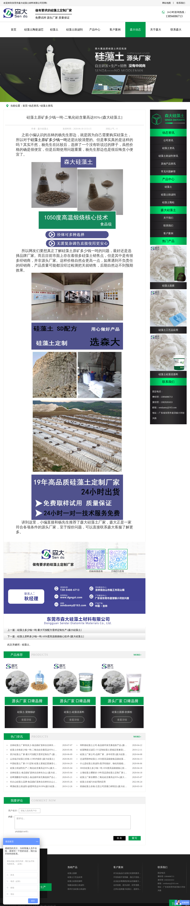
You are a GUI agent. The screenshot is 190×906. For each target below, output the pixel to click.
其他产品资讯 (168, 163)
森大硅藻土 (168, 210)
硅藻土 (54, 29)
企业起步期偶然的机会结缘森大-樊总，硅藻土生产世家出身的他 (126, 881)
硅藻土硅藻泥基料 (75, 881)
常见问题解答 (168, 171)
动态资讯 (34, 105)
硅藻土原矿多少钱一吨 (49, 140)
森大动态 (135, 29)
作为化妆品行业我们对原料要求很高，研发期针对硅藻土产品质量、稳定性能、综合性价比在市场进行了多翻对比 (127, 873)
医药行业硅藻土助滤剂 (77, 889)
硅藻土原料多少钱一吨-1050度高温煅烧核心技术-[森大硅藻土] (50, 636)
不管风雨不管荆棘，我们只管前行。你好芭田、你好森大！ (126, 877)
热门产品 (168, 241)
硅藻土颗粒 (168, 202)
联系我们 (181, 3)
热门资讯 (17, 736)
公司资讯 (168, 140)
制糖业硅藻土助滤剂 (76, 885)
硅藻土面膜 (72, 873)
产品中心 (94, 29)
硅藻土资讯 (47, 105)
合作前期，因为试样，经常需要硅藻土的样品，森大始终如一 (127, 885)
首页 (13, 29)
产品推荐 (17, 654)
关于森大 (155, 29)
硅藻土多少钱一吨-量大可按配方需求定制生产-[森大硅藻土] (49, 630)
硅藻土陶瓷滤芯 (33, 29)
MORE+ (137, 655)
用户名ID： (13, 811)
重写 (134, 838)
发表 (119, 838)
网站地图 (166, 3)
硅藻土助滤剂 (74, 29)
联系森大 (175, 29)
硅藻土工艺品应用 (75, 877)
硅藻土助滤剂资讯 (168, 156)
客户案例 (115, 29)
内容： (11, 817)
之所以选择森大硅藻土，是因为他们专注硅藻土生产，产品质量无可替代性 (127, 889)
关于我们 (168, 217)
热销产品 (72, 867)
